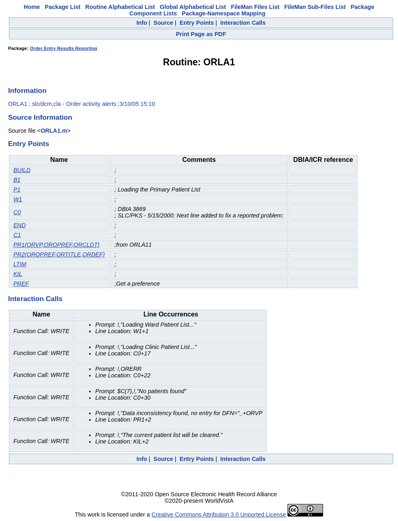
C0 (17, 212)
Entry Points (197, 22)
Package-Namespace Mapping (223, 13)
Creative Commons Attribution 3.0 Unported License (218, 514)
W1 (17, 199)
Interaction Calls (243, 22)
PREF (21, 283)
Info (141, 22)
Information (27, 90)
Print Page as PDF (201, 34)
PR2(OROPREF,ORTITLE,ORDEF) (59, 254)
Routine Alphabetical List (120, 7)
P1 (17, 189)
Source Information (40, 117)
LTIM (19, 264)
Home (32, 7)
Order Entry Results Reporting (63, 48)
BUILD (21, 170)
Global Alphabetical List (193, 7)
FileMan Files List (255, 7)
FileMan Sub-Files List (315, 7)
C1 (17, 235)
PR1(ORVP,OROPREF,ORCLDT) (56, 244)
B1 (17, 180)
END (19, 225)
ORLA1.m (53, 130)
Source (163, 22)
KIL (17, 274)
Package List (63, 7)
